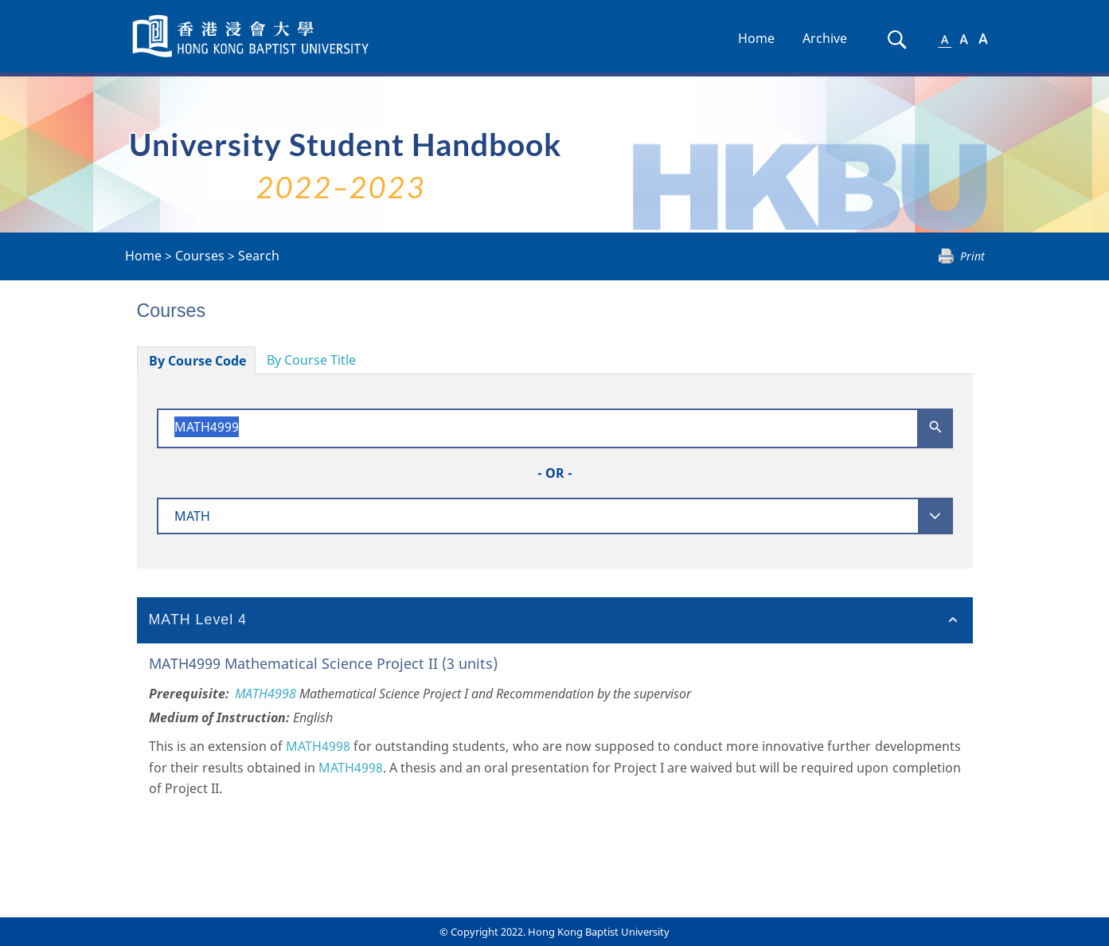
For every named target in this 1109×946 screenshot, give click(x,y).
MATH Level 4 (198, 619)
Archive (824, 38)
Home (756, 38)
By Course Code (197, 360)
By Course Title (311, 360)
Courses (200, 255)
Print (972, 256)
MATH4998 (265, 693)
